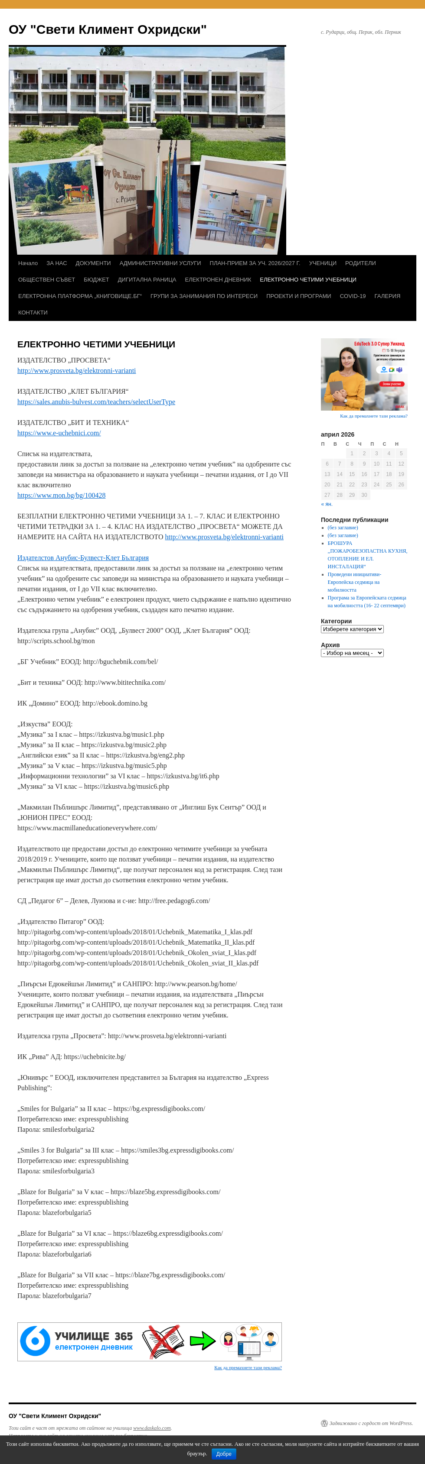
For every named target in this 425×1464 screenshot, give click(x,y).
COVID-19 (353, 296)
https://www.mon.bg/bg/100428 (61, 495)
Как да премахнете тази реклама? (248, 1367)
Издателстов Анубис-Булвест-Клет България (83, 557)
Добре (224, 1454)
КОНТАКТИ (33, 312)
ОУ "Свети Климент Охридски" (108, 29)
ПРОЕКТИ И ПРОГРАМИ (298, 296)
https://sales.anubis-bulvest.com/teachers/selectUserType (96, 401)
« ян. (327, 504)
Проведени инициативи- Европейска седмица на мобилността (355, 582)
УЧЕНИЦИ (323, 263)
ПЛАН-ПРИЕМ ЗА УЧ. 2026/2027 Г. (255, 263)
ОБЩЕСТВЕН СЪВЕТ (46, 279)
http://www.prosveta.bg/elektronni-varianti (76, 370)
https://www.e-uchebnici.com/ (59, 433)
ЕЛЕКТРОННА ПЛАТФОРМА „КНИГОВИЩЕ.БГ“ (80, 296)
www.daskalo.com (151, 1428)
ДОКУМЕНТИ (93, 263)
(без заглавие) (343, 528)
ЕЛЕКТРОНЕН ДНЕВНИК (218, 279)
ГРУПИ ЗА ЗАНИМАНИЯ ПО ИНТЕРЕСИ (204, 296)
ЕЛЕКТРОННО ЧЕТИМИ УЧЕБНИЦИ (308, 279)
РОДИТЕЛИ (360, 263)
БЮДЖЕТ (96, 279)
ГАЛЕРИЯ (388, 296)
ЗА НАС (56, 263)
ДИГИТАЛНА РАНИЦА (147, 279)
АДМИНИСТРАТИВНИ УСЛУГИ (160, 263)
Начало (28, 263)
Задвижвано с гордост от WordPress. (371, 1423)
